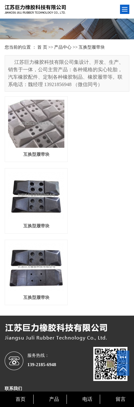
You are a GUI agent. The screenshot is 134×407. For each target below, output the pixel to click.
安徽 (78, 381)
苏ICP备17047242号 (86, 375)
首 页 (42, 47)
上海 (70, 381)
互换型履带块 (92, 47)
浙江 (45, 381)
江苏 (28, 381)
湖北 (86, 381)
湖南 (36, 381)
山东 (53, 381)
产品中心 (63, 47)
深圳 (61, 381)
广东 (95, 381)
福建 (103, 381)
